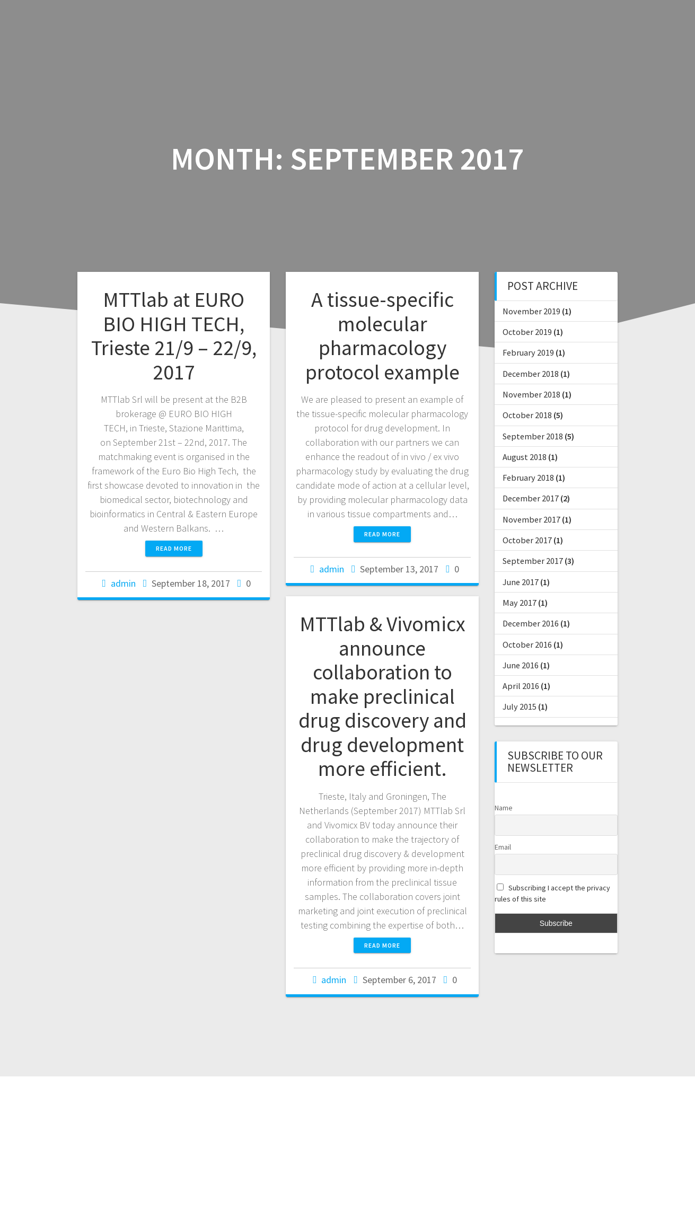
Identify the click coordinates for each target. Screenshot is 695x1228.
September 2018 (533, 436)
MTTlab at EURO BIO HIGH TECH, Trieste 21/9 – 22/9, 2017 (174, 335)
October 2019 (527, 331)
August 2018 (525, 457)
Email (503, 847)
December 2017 (531, 498)
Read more (174, 548)
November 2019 (531, 311)
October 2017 (527, 540)
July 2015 (519, 706)
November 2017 (531, 519)
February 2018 (528, 477)
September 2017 (533, 560)
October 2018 (527, 415)
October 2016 (527, 644)
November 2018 (531, 394)
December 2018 (531, 373)
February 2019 (528, 352)
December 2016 (531, 623)
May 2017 (519, 602)
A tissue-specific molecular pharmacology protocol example (382, 335)
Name (504, 807)
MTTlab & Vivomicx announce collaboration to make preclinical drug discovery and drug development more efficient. (382, 696)
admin (123, 583)
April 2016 (521, 686)
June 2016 (521, 665)
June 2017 (521, 582)
